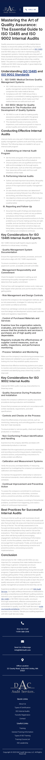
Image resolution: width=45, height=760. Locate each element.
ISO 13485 (38, 49)
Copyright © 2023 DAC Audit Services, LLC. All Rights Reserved (22, 753)
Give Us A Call (22, 629)
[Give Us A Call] (22, 623)
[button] (20, 9)
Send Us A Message (22, 647)
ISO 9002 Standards (15, 74)
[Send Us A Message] (22, 641)
